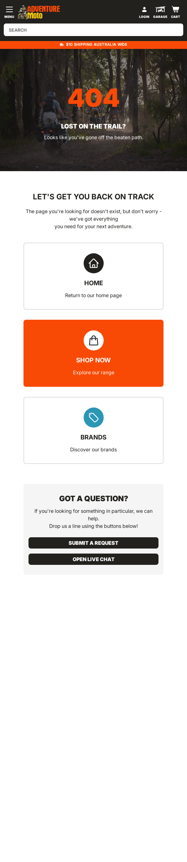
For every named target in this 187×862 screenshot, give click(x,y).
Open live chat (94, 559)
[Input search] (93, 30)
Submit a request (93, 543)
